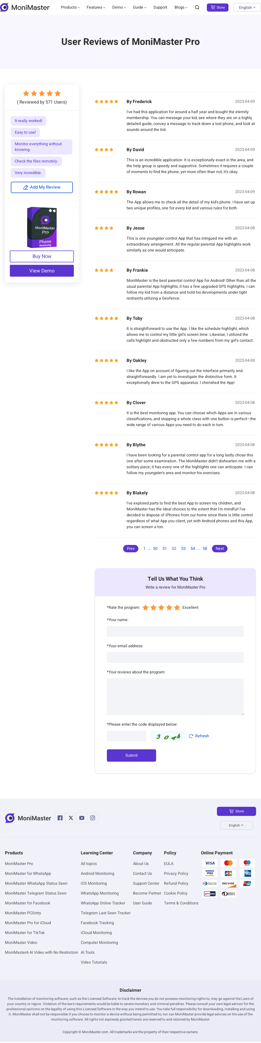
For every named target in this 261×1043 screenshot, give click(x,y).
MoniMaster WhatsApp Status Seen (36, 884)
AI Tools (88, 953)
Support (160, 7)
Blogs (179, 7)
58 (205, 549)
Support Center (146, 884)
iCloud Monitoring (96, 934)
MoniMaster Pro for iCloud (28, 924)
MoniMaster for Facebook (27, 904)
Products (69, 7)
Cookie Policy (176, 894)
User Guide (142, 904)
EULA (168, 865)
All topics (89, 865)
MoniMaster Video (21, 944)
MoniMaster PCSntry (23, 914)
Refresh (199, 736)
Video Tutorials (94, 963)
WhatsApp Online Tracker (103, 904)
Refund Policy (176, 884)
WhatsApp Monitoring (100, 894)
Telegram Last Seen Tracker (105, 914)
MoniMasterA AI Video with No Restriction (41, 953)
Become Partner (147, 894)
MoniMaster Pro (19, 865)
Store (218, 7)
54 (193, 549)
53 (183, 549)
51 (165, 549)
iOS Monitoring (94, 884)
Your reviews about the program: (136, 672)
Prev (131, 549)
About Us (141, 865)
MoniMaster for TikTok (25, 934)
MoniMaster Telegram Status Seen (35, 894)
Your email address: (125, 646)
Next (220, 549)
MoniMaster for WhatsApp (28, 875)
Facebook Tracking (97, 924)
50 (155, 549)
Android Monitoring (97, 875)
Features (94, 7)
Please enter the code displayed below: (142, 724)
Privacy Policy (176, 875)
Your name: (118, 620)
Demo (117, 7)
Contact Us (142, 875)
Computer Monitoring (99, 944)
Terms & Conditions (181, 904)
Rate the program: (123, 608)
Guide (138, 7)
